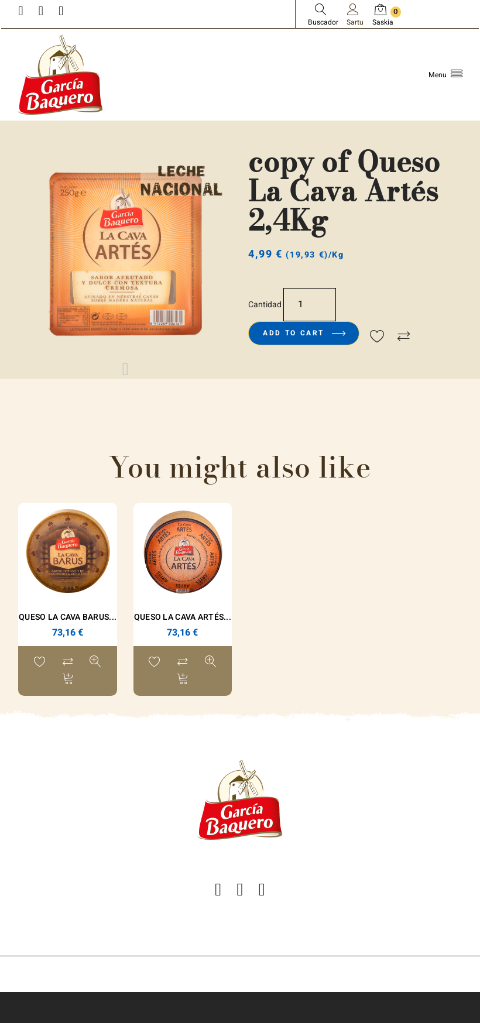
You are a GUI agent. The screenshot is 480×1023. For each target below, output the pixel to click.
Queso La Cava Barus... (67, 617)
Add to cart (303, 333)
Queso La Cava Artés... (182, 617)
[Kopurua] (309, 304)
